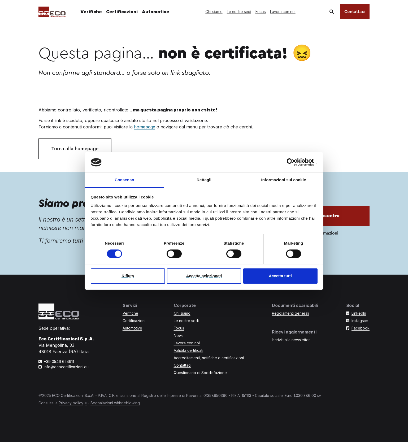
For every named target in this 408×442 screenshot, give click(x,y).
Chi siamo (213, 11)
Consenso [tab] (124, 179)
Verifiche (91, 11)
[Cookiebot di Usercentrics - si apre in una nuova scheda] (294, 162)
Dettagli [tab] (204, 179)
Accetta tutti (280, 276)
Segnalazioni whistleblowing (115, 403)
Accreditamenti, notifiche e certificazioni (209, 358)
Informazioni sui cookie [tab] (283, 179)
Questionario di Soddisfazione (200, 372)
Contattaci (354, 12)
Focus (260, 11)
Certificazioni (122, 11)
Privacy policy (71, 403)
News (179, 335)
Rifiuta (127, 276)
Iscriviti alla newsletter (291, 339)
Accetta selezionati (204, 276)
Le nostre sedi (239, 11)
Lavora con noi (283, 11)
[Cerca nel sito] (331, 11)
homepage (144, 126)
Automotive (155, 11)
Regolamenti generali (290, 313)
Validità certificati (188, 350)
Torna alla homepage (74, 148)
